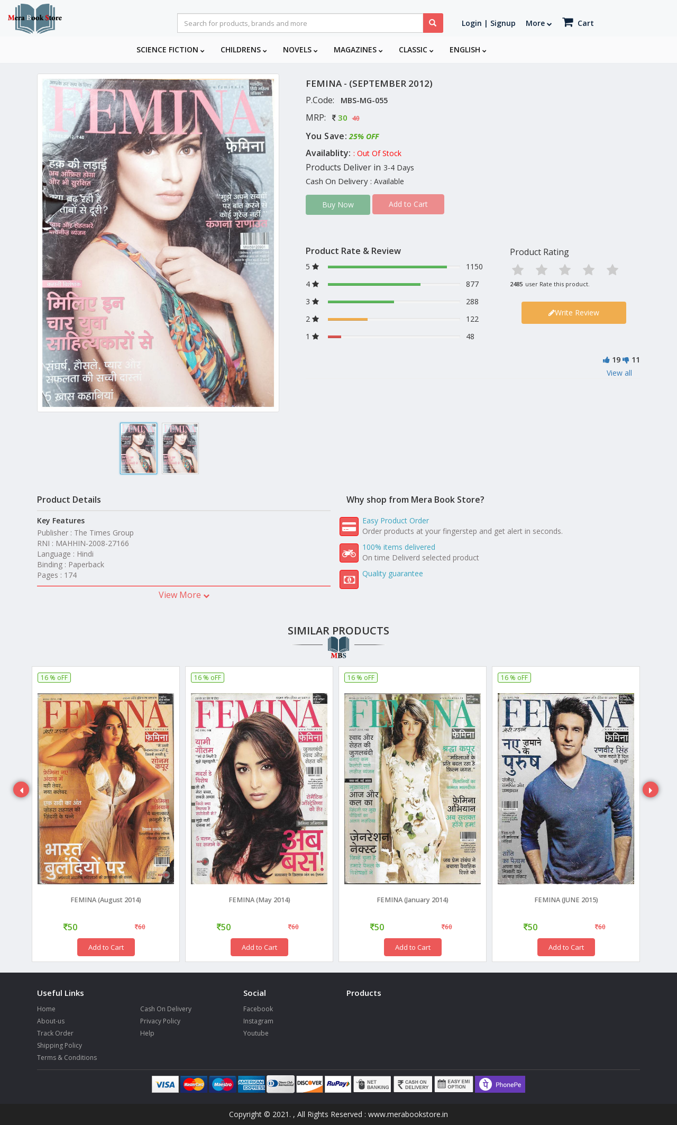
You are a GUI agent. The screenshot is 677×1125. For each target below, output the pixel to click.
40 (356, 118)
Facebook (258, 1008)
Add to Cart (106, 947)
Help (147, 1033)
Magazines (358, 49)
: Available (387, 181)
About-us (51, 1021)
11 (636, 360)
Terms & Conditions (67, 1057)
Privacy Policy (160, 1021)
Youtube (256, 1033)
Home (46, 1008)
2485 (516, 284)
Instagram (258, 1021)
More (539, 23)
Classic (416, 49)
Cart (578, 22)
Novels (300, 49)
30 (342, 117)
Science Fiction (170, 49)
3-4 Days (398, 167)
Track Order (55, 1033)
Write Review (573, 312)
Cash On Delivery (165, 1008)
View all (619, 373)
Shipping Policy (59, 1045)
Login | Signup (489, 23)
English (468, 49)
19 (616, 360)
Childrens (244, 49)
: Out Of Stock (377, 153)
